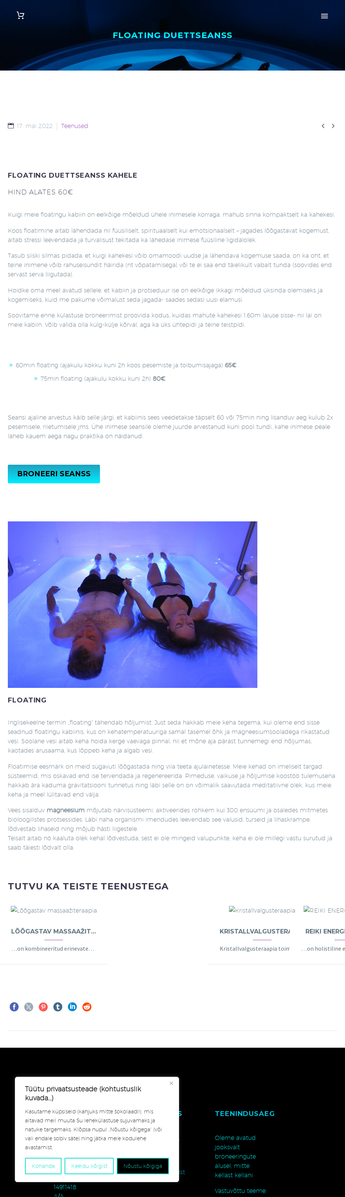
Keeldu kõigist (89, 1166)
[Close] (171, 1083)
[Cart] (20, 15)
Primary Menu (324, 16)
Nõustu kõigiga (142, 1166)
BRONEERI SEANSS (54, 474)
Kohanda (43, 1166)
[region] (97, 1129)
